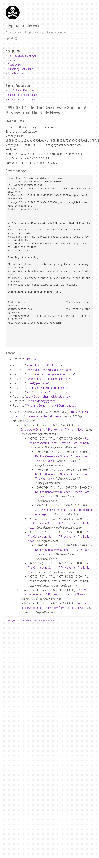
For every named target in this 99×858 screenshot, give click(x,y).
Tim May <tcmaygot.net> (42, 401)
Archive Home (15, 60)
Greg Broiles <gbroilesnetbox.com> (48, 387)
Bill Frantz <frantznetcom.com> (45, 365)
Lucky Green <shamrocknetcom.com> (49, 396)
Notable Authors (16, 73)
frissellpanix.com (37, 383)
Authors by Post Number (20, 69)
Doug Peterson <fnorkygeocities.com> (50, 374)
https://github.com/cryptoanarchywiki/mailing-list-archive (30, 620)
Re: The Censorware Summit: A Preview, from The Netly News (58, 443)
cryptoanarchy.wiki (23, 25)
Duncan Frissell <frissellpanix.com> (48, 379)
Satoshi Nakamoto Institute (22, 94)
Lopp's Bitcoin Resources (21, 90)
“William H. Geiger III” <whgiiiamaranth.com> (52, 405)
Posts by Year (15, 64)
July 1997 (30, 359)
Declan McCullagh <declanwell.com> (48, 370)
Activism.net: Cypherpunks (21, 99)
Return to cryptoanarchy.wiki (22, 55)
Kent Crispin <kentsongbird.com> (47, 392)
